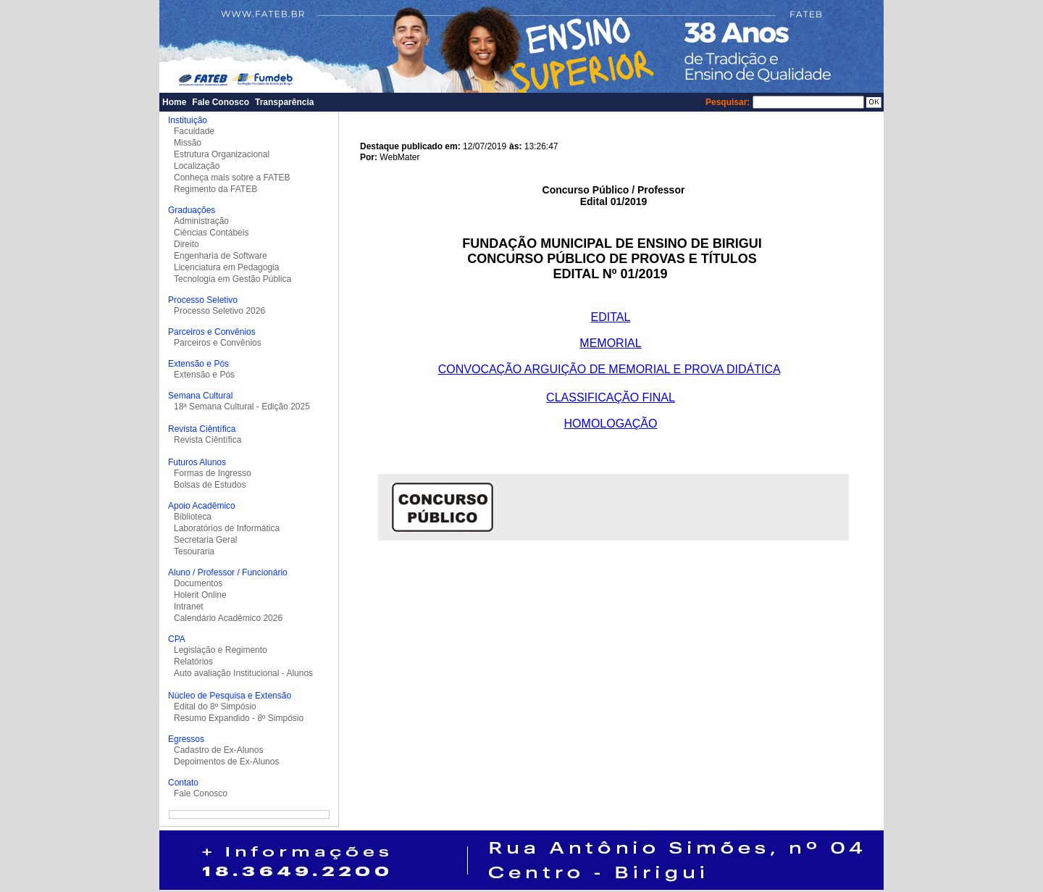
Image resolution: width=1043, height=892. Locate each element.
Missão (187, 143)
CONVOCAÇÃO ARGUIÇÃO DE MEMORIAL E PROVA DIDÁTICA (609, 369)
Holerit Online (200, 595)
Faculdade (194, 131)
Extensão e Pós (204, 375)
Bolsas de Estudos (210, 485)
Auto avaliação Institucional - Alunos (243, 673)
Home (174, 102)
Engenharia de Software (220, 256)
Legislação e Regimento (220, 650)
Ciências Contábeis (211, 233)
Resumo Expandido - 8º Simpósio (238, 718)
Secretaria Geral (205, 540)
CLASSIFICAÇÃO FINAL (610, 397)
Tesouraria (194, 551)
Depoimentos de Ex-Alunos (226, 761)
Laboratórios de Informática (227, 528)
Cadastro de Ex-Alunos (218, 750)
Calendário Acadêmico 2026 (228, 618)
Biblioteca (192, 517)
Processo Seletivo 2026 (219, 311)
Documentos (198, 583)
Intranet (189, 606)
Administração (201, 221)
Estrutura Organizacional (221, 154)
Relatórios (193, 662)
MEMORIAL (610, 343)
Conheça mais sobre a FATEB (232, 177)
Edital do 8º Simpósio (215, 706)
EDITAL (611, 317)
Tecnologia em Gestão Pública (232, 279)
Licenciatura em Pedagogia (226, 267)
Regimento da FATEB (215, 189)
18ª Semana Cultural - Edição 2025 (242, 406)
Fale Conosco (220, 102)
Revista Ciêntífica (207, 440)
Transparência (284, 102)
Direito (186, 244)
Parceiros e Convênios (217, 343)
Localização (196, 166)
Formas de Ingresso (212, 473)
